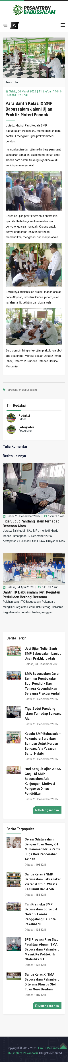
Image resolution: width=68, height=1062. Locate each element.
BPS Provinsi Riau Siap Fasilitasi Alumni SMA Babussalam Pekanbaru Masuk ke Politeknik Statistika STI (42, 949)
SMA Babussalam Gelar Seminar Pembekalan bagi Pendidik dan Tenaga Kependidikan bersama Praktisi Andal (42, 683)
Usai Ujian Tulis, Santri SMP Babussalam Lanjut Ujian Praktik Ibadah (43, 653)
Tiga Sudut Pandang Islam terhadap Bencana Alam (43, 713)
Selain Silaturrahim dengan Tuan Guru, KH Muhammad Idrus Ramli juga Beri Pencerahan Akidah (42, 849)
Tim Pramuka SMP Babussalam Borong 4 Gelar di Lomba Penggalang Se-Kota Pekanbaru (41, 914)
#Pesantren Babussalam (22, 389)
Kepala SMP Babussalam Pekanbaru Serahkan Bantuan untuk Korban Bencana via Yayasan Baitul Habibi (43, 743)
